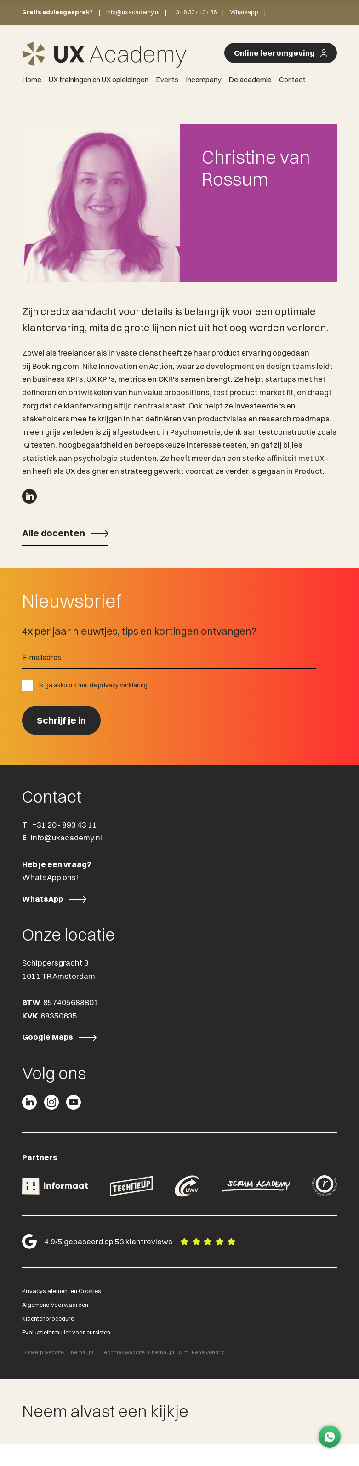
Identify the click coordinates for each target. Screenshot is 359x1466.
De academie (250, 79)
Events (167, 79)
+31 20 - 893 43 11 (64, 826)
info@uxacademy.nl (133, 12)
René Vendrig (208, 1354)
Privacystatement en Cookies (61, 1292)
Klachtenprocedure (48, 1319)
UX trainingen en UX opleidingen (98, 79)
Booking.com (55, 367)
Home (31, 79)
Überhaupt (80, 1354)
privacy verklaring (123, 686)
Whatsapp (244, 12)
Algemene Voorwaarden (55, 1306)
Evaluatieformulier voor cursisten (66, 1333)
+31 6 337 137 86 (194, 12)
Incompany (203, 79)
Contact (292, 79)
